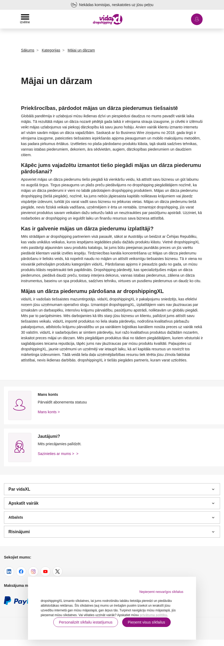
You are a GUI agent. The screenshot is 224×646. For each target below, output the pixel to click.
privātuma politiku (153, 615)
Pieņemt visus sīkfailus (146, 622)
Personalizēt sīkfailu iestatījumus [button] (85, 622)
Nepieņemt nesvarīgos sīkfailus (161, 592)
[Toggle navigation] (25, 19)
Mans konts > (49, 412)
